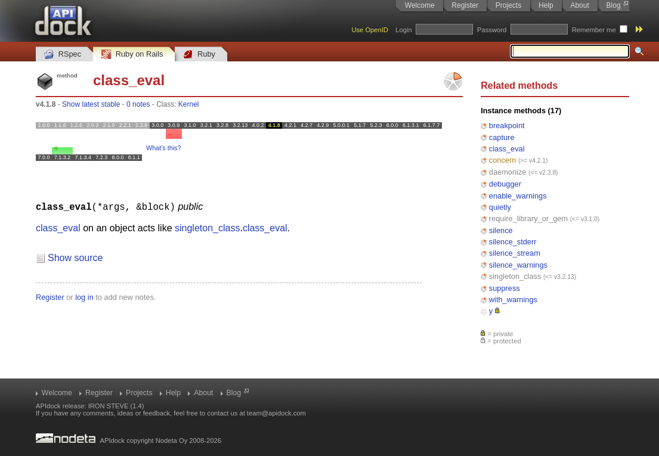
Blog (614, 5)
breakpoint (507, 125)
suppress (504, 288)
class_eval (507, 148)
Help (546, 5)
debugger (505, 183)
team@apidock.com (276, 413)
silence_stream (514, 253)
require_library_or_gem (528, 218)
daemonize (508, 171)
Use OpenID (369, 29)
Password (491, 29)
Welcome (420, 5)
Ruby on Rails (132, 54)
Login (403, 29)
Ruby (199, 54)
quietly (500, 207)
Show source (75, 257)
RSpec (62, 54)
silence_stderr (513, 241)
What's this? (163, 147)
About (579, 5)
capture (502, 137)
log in (84, 296)
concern (502, 160)
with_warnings (513, 299)
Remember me (594, 29)
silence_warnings (518, 264)
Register (464, 5)
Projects (508, 5)
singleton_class (515, 276)
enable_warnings (518, 195)
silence (501, 230)
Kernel (188, 104)
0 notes (138, 104)
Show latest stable (91, 104)
